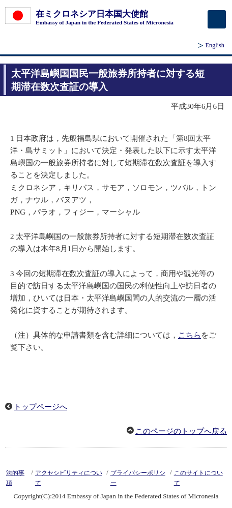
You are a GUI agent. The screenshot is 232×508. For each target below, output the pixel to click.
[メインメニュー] (217, 19)
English (215, 45)
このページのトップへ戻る (181, 431)
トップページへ (40, 407)
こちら (189, 335)
